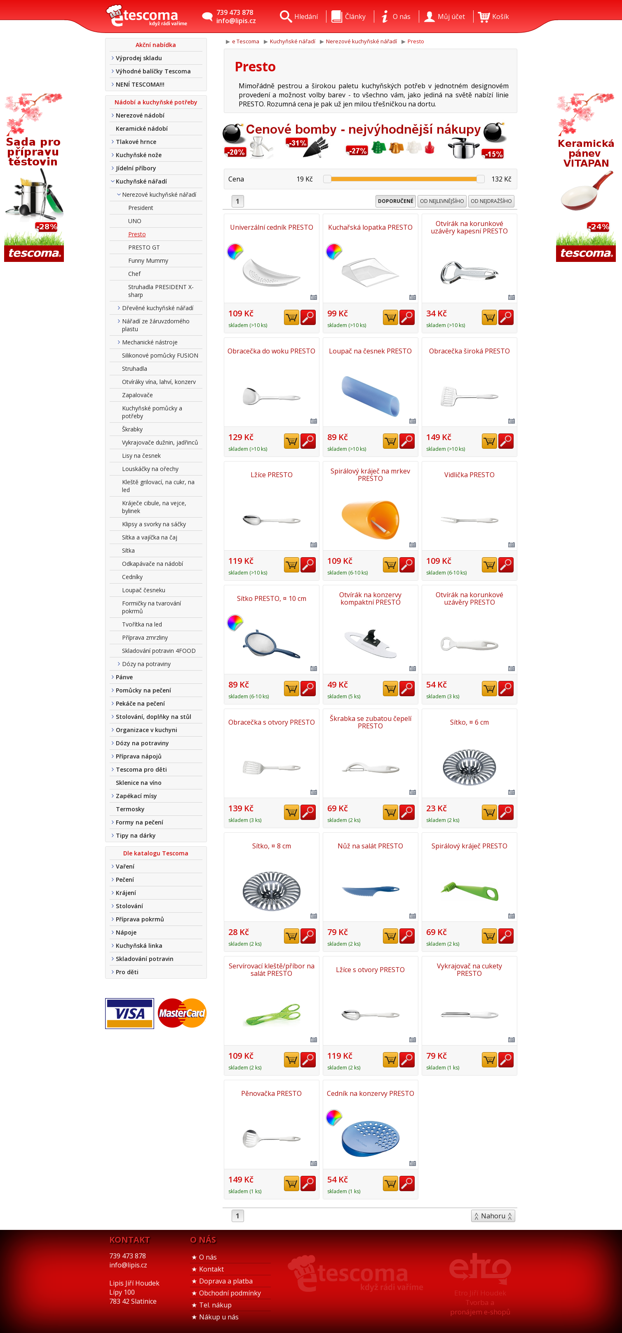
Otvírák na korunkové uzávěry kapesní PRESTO (469, 227)
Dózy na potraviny (146, 664)
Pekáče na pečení (140, 703)
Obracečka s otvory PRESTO (271, 722)
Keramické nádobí (142, 128)
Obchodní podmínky (230, 1293)
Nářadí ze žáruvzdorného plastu (156, 325)
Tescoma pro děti (141, 769)
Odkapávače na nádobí (152, 564)
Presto (137, 234)
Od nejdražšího (491, 201)
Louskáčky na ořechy (150, 469)
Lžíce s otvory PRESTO (370, 969)
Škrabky (132, 429)
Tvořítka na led (142, 624)
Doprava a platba (226, 1281)
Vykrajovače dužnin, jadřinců (160, 442)
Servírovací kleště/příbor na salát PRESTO (272, 969)
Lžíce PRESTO (272, 474)
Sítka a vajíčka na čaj (149, 537)
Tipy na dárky (136, 835)
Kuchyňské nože (139, 155)
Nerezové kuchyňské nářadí (159, 194)
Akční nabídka (156, 45)
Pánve (124, 677)
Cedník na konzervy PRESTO (370, 1093)
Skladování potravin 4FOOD (159, 651)
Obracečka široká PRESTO (469, 351)
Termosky (130, 809)
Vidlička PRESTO (469, 474)
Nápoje (126, 932)
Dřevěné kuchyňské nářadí (157, 308)
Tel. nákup (215, 1304)
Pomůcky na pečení (143, 690)
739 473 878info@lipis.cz (236, 16)
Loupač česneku (143, 590)
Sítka (128, 550)
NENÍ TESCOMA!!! (140, 84)
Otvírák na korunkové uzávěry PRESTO (469, 598)
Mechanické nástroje (150, 342)
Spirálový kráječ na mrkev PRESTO (370, 474)
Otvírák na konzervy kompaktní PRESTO (370, 598)
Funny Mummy (148, 260)
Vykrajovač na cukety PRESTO (469, 969)
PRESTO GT (144, 247)
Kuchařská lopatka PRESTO (370, 227)
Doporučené (395, 201)
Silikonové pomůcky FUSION (160, 355)
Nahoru (493, 1215)
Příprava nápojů (139, 756)
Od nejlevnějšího (442, 201)
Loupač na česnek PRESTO (370, 351)
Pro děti (127, 972)
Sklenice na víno (139, 783)
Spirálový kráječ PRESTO (469, 845)
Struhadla (134, 368)
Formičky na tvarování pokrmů (151, 607)
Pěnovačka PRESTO (271, 1093)
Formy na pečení (139, 822)
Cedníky (132, 577)
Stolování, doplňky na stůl (153, 717)
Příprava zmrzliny (145, 637)
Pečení (125, 879)
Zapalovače (137, 395)
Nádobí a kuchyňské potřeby (156, 102)
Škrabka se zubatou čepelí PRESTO (370, 722)
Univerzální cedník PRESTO (271, 227)
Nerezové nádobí (140, 115)
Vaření (125, 866)
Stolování (129, 906)
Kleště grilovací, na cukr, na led (158, 486)
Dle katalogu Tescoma (155, 853)
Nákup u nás (219, 1316)
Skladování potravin (145, 959)
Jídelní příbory (136, 168)
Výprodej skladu (139, 58)
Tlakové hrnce (136, 142)
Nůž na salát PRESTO (370, 845)
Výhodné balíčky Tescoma (153, 71)
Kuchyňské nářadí (141, 181)
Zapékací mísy (136, 796)
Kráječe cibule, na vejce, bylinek (154, 507)
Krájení (126, 893)
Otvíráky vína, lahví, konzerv (159, 382)
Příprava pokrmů (140, 919)
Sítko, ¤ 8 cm (271, 845)
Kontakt (211, 1269)
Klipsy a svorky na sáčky (154, 524)
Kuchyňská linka (139, 945)
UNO (134, 221)
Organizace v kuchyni (146, 730)
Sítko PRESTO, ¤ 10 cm (271, 598)
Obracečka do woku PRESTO (271, 351)
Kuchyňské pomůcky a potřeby (152, 412)
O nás (208, 1257)
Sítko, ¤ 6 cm (469, 722)
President (140, 208)
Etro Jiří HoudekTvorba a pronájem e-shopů (480, 1302)
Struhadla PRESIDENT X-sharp (161, 291)
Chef (134, 274)
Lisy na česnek (141, 455)
